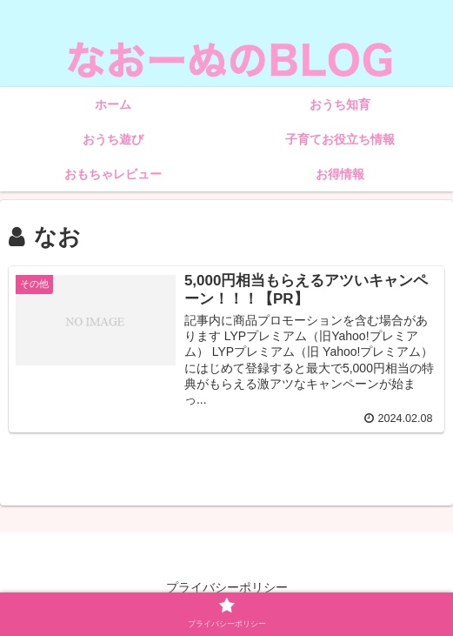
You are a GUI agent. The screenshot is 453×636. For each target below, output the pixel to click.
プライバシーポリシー (227, 587)
